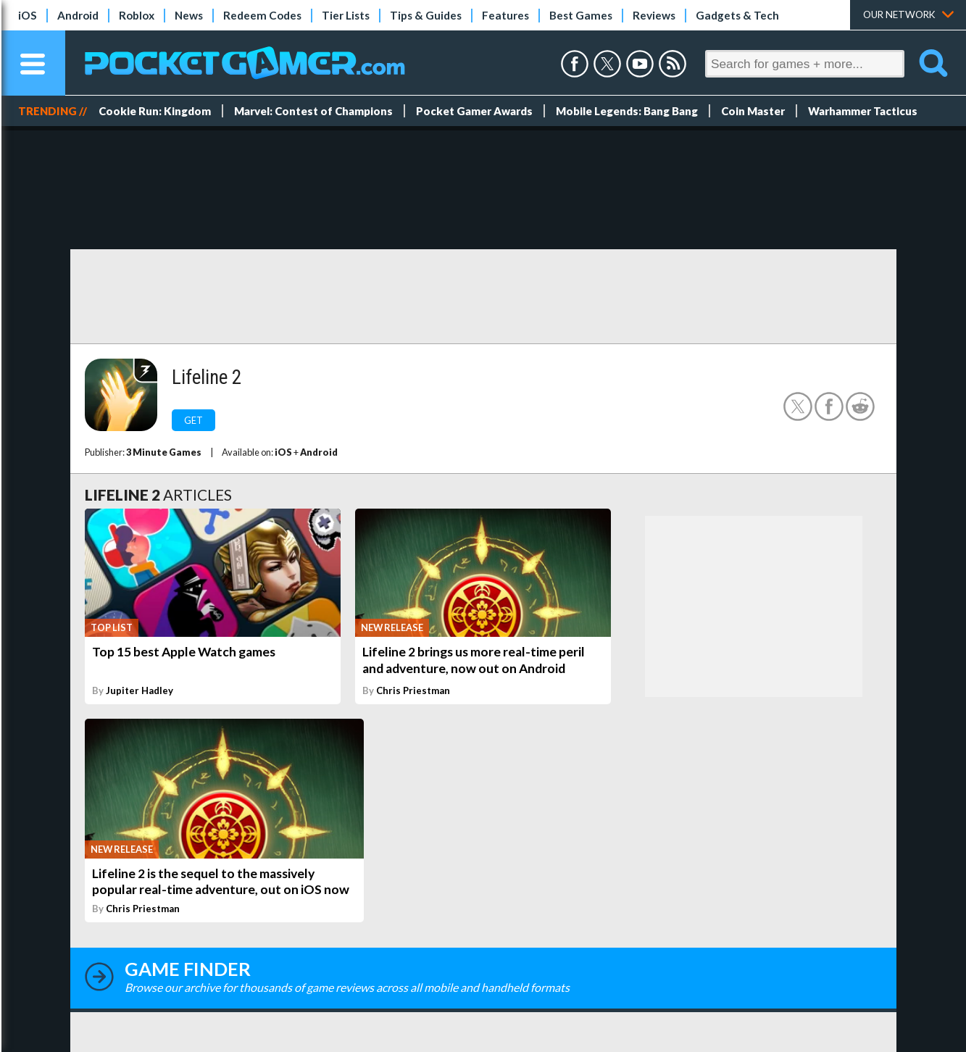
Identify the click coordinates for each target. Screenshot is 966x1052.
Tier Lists (346, 15)
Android (78, 15)
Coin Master (753, 110)
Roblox (136, 15)
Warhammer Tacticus (862, 110)
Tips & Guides (426, 15)
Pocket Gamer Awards (474, 110)
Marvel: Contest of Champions (313, 110)
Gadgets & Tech (737, 15)
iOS (27, 15)
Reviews (654, 15)
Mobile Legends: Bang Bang (627, 110)
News (189, 15)
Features (505, 15)
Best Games (580, 15)
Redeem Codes (262, 15)
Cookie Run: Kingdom (155, 110)
